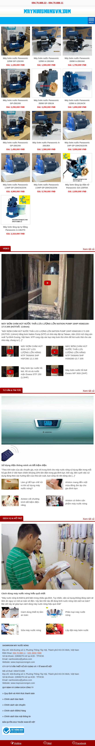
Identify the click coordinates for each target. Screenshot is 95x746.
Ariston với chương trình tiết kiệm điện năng (30, 502)
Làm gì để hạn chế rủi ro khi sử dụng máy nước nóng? (32, 485)
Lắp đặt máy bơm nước (77, 630)
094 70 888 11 (19, 653)
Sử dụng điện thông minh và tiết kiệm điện (24, 465)
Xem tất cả (88, 249)
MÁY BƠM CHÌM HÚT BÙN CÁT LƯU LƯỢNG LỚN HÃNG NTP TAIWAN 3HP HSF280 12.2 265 (32, 352)
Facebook (79, 743)
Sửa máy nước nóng (31, 630)
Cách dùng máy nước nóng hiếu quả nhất (23, 593)
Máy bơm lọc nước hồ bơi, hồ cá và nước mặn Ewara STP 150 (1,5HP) (31, 373)
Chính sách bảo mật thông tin (17, 716)
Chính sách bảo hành (13, 699)
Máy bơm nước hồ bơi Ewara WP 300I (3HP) (76, 371)
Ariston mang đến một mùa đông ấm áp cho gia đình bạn (76, 485)
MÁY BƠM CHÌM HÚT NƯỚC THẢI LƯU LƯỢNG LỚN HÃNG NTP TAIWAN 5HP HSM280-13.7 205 (76, 352)
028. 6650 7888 (34, 653)
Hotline (15, 743)
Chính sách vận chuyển (14, 705)
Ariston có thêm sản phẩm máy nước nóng (76, 502)
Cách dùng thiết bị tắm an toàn (32, 613)
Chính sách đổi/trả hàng (15, 710)
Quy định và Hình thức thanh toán (19, 693)
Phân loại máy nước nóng (75, 613)
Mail (47, 743)
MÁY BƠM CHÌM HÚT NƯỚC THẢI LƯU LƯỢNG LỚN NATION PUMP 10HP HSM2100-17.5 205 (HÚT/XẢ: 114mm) (45, 325)
